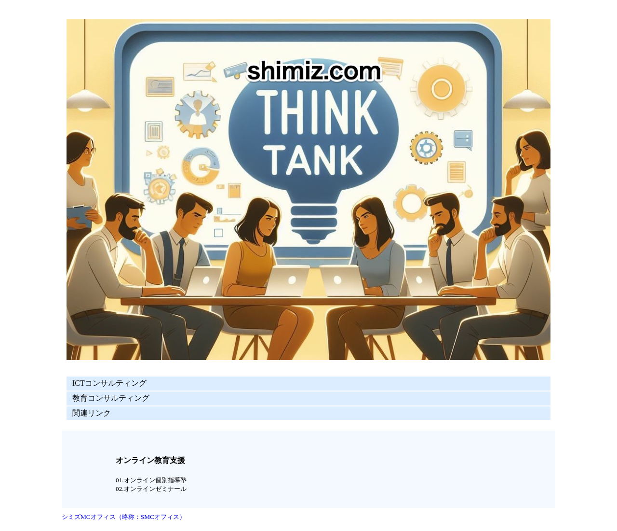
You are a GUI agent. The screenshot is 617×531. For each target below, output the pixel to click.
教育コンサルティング (110, 398)
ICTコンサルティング (109, 383)
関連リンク (91, 413)
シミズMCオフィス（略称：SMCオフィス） (124, 516)
